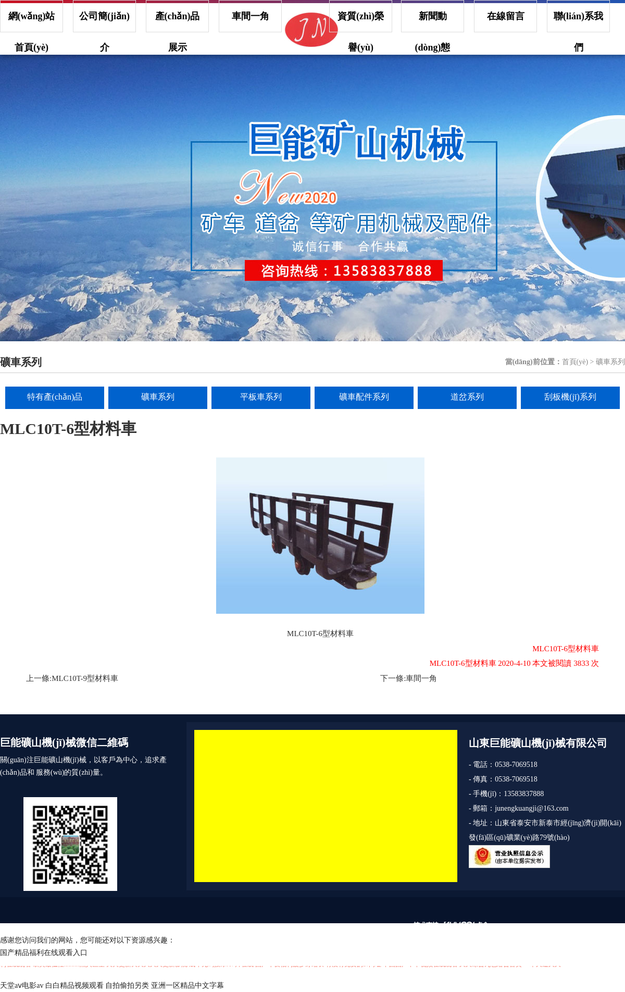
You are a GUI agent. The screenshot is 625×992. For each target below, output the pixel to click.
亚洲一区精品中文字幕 (187, 985)
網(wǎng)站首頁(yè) (31, 21)
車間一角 (250, 16)
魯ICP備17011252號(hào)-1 (349, 928)
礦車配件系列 (364, 396)
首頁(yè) (575, 362)
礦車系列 (157, 396)
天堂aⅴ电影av (21, 985)
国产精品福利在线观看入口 (44, 953)
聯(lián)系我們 (578, 21)
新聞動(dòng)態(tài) (432, 21)
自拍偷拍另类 (127, 985)
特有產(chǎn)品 (55, 396)
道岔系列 (467, 396)
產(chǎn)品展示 (177, 21)
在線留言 (505, 16)
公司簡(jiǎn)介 (104, 21)
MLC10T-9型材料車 (85, 678)
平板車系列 (261, 396)
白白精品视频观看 (74, 985)
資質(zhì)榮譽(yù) (361, 21)
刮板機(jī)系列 (570, 396)
